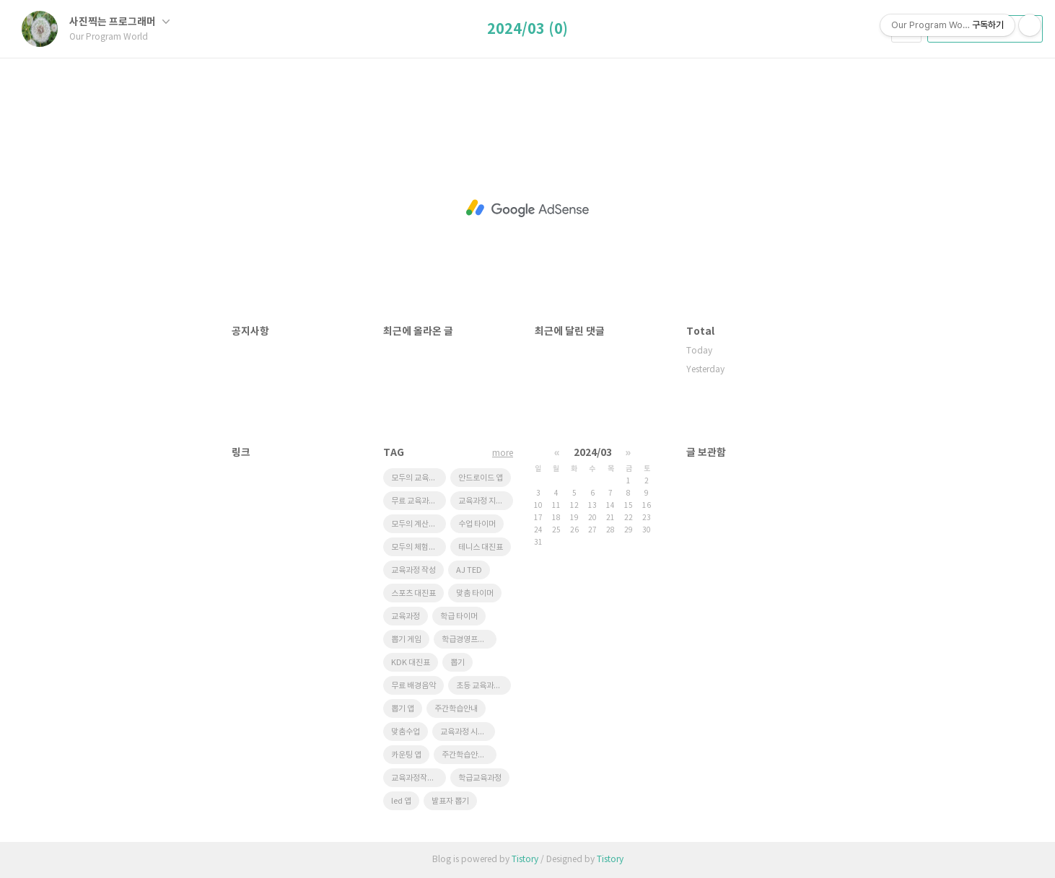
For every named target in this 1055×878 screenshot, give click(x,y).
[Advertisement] (527, 208)
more (502, 453)
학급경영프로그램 (469, 639)
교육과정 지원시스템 (485, 501)
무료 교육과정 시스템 (418, 501)
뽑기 (457, 662)
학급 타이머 (459, 616)
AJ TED (469, 570)
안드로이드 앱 (480, 478)
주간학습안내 (456, 709)
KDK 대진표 (410, 662)
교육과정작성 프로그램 (418, 778)
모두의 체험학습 (417, 547)
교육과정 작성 (413, 570)
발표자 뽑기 (450, 801)
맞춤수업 (405, 732)
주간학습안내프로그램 (469, 755)
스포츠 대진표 (413, 593)
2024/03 (593, 453)
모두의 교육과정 (417, 478)
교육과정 (405, 616)
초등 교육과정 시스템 (483, 685)
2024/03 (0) (527, 29)
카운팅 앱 (406, 755)
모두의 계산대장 (417, 524)
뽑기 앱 (402, 709)
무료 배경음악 (413, 685)
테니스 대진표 (480, 547)
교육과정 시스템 (466, 732)
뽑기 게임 (406, 639)
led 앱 (401, 801)
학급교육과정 (480, 778)
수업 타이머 (477, 524)
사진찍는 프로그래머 (119, 22)
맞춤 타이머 (475, 593)
